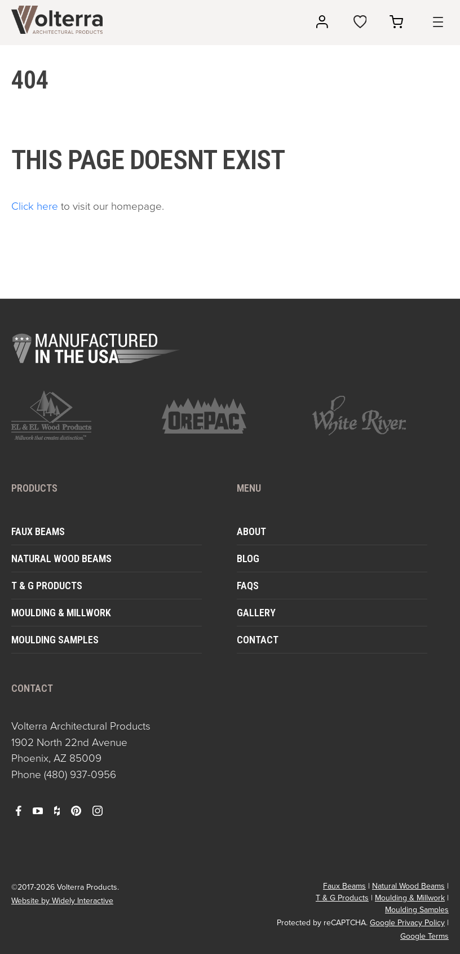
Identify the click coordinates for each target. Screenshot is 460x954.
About (251, 531)
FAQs (248, 585)
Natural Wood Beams (61, 558)
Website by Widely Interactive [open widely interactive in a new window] (62, 901)
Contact (257, 640)
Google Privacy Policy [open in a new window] (407, 923)
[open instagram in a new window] (97, 810)
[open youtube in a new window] (37, 810)
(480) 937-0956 (80, 774)
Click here (34, 206)
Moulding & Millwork (61, 613)
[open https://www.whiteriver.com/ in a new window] (380, 415)
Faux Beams (38, 531)
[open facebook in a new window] (18, 810)
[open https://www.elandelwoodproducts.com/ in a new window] (79, 415)
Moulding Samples (55, 640)
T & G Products (46, 585)
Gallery (256, 613)
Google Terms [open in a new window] (424, 936)
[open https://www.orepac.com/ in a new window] (230, 416)
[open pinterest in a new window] (76, 810)
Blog (248, 558)
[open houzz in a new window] (57, 810)
